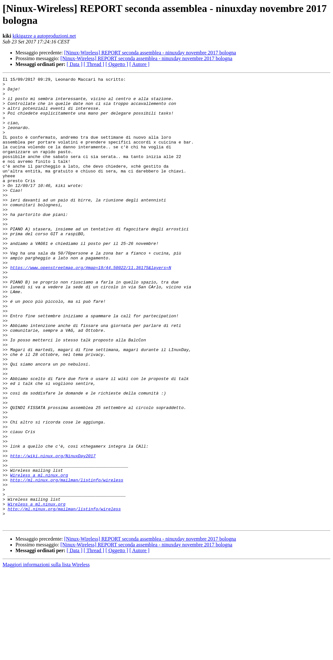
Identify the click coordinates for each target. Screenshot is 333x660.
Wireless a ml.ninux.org (39, 555)
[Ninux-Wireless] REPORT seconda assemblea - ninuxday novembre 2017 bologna (150, 52)
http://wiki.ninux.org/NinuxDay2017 (52, 532)
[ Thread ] (94, 64)
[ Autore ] (139, 64)
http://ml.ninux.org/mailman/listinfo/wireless (66, 561)
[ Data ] (75, 64)
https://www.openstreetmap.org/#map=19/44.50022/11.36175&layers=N (90, 306)
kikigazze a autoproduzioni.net (44, 36)
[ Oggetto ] (116, 64)
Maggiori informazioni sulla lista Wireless (46, 654)
